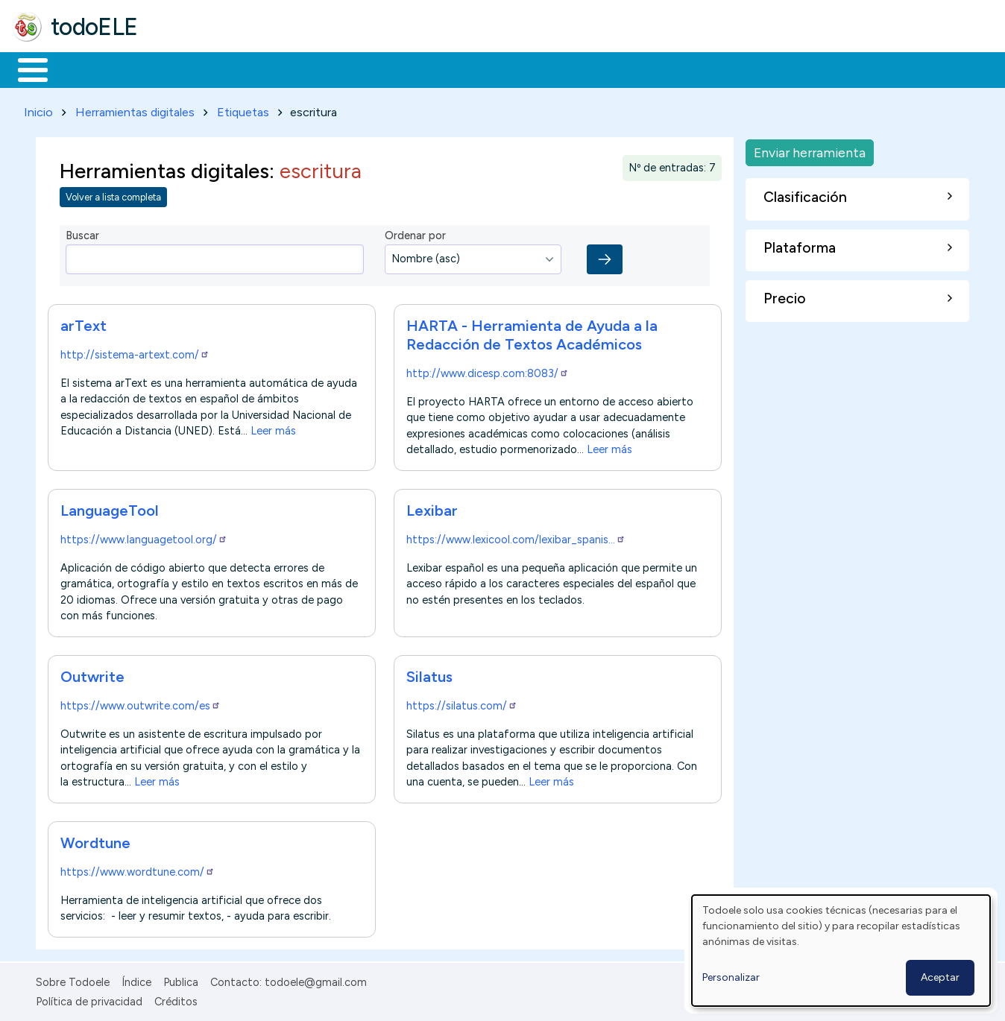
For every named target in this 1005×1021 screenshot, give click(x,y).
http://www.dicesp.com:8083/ (487, 370)
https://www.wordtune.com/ (137, 869)
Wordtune (95, 840)
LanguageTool (109, 507)
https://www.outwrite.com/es (140, 702)
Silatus (429, 674)
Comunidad (545, 69)
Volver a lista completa (113, 194)
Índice (136, 979)
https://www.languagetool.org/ (143, 536)
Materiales (83, 69)
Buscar (612, 68)
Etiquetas (243, 109)
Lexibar (432, 507)
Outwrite (92, 674)
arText (83, 323)
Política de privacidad (89, 998)
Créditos (176, 998)
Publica (180, 979)
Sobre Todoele (73, 979)
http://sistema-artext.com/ (134, 351)
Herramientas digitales (135, 109)
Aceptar (940, 977)
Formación (179, 69)
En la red (352, 69)
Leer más (273, 427)
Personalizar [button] (731, 977)
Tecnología (446, 69)
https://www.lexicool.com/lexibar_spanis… (516, 536)
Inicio (25, 68)
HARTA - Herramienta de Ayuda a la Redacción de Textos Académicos (532, 332)
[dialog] (841, 950)
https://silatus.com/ (461, 702)
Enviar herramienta (810, 149)
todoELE (94, 27)
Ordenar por (415, 233)
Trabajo (269, 69)
